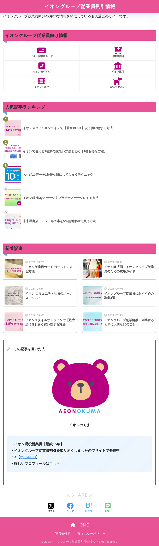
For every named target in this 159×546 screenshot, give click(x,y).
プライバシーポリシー (90, 533)
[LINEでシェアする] (108, 508)
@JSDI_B (28, 457)
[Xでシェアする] (51, 508)
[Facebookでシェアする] (70, 508)
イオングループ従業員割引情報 (80, 6)
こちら (54, 464)
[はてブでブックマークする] (89, 508)
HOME (79, 525)
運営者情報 (63, 533)
